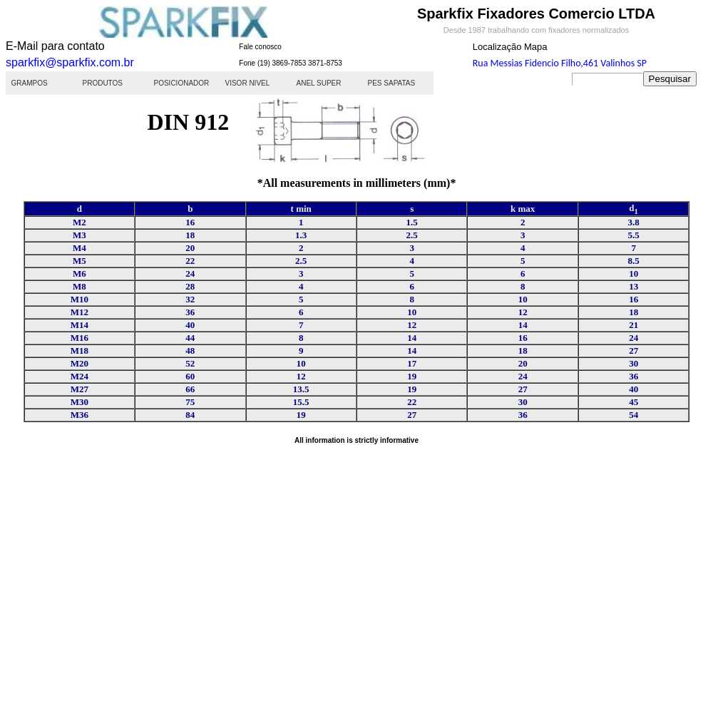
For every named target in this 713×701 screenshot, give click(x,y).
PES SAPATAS (392, 83)
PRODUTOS (103, 83)
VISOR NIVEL (247, 83)
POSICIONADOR (182, 83)
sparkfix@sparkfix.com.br (70, 62)
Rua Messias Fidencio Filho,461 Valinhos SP (560, 63)
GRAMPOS (29, 83)
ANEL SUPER (319, 83)
